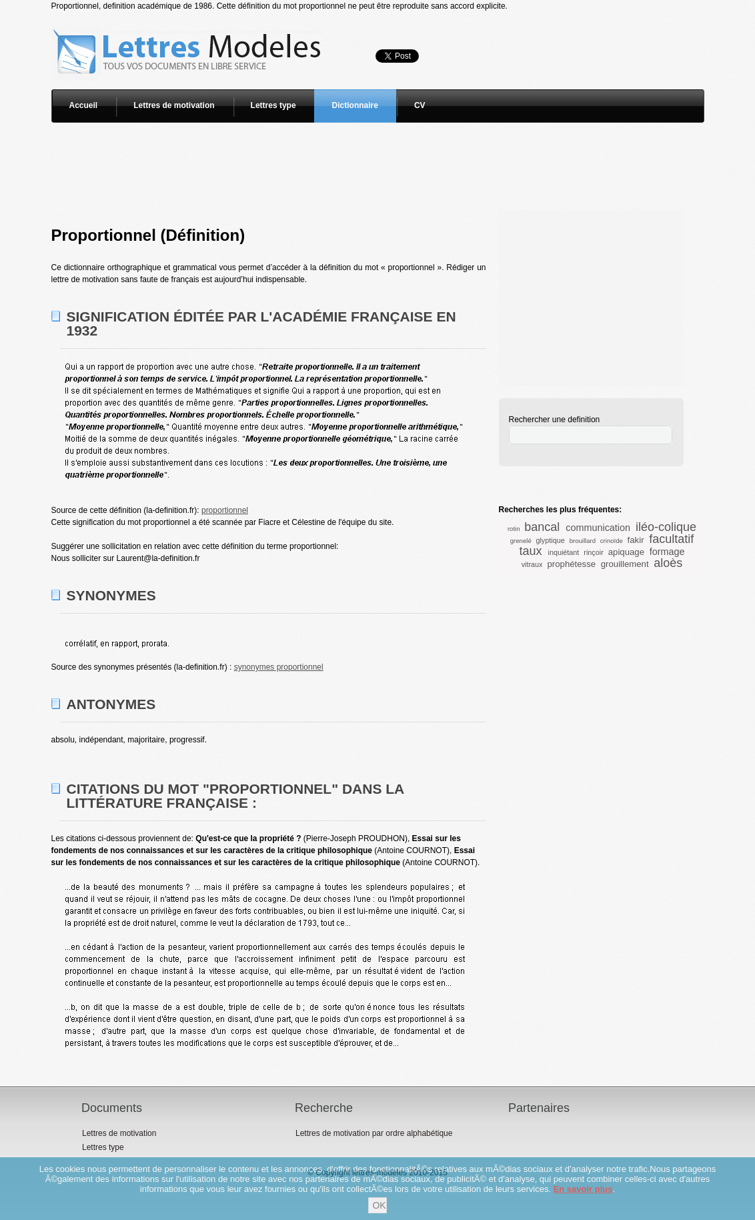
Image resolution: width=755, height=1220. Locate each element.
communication (598, 527)
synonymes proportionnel (278, 667)
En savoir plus (583, 1189)
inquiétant (564, 552)
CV (420, 105)
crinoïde (611, 540)
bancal (542, 527)
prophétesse (572, 564)
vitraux (532, 564)
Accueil (83, 105)
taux (530, 551)
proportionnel (224, 510)
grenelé (521, 540)
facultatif (671, 539)
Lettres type (273, 105)
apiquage (626, 552)
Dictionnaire (355, 105)
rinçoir (593, 552)
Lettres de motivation (173, 105)
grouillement (625, 564)
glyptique (550, 540)
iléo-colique (666, 527)
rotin (514, 528)
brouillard (583, 540)
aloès (668, 563)
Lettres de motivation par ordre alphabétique (373, 1133)
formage (667, 551)
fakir (636, 540)
